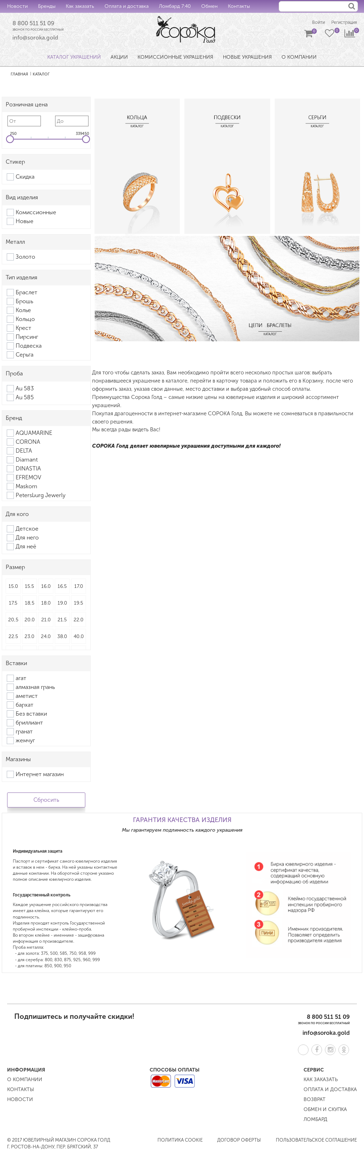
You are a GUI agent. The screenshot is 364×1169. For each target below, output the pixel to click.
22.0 (79, 621)
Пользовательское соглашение (316, 1141)
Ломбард (315, 1121)
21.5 (62, 621)
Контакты (239, 6)
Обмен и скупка (325, 1111)
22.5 (13, 638)
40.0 (79, 638)
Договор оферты (239, 1141)
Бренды (46, 6)
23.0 (29, 638)
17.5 (13, 604)
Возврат (315, 1101)
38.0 (62, 638)
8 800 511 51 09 (38, 24)
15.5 (29, 588)
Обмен (209, 6)
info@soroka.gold (35, 39)
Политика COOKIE (180, 1141)
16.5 (62, 588)
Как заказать (80, 6)
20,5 (13, 621)
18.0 (46, 604)
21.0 (46, 621)
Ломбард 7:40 (175, 6)
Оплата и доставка (127, 6)
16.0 (46, 588)
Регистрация (342, 23)
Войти (312, 23)
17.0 (78, 588)
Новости (17, 6)
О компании (24, 1081)
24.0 (46, 638)
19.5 (78, 604)
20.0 (30, 621)
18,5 (29, 604)
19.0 (62, 604)
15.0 (13, 588)
